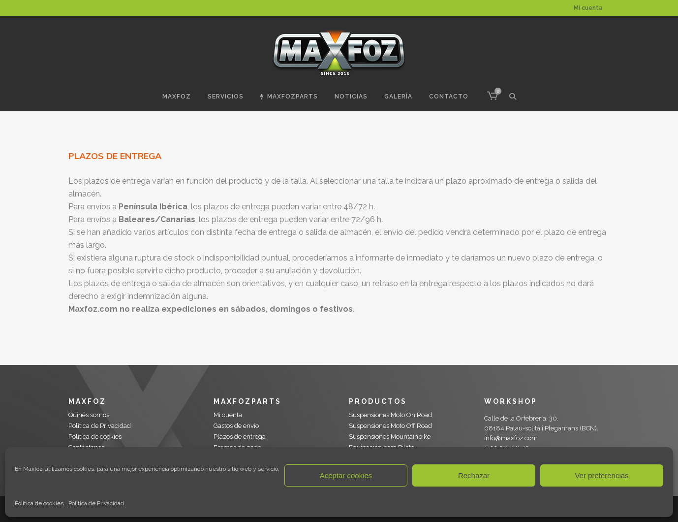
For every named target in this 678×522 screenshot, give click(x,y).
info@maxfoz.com (511, 438)
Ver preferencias (601, 475)
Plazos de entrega (240, 436)
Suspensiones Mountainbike (390, 436)
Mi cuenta (588, 7)
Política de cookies (39, 503)
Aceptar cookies (346, 475)
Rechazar (474, 475)
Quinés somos (88, 415)
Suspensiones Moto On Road (390, 415)
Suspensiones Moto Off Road (390, 425)
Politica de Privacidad (96, 503)
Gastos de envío (236, 425)
